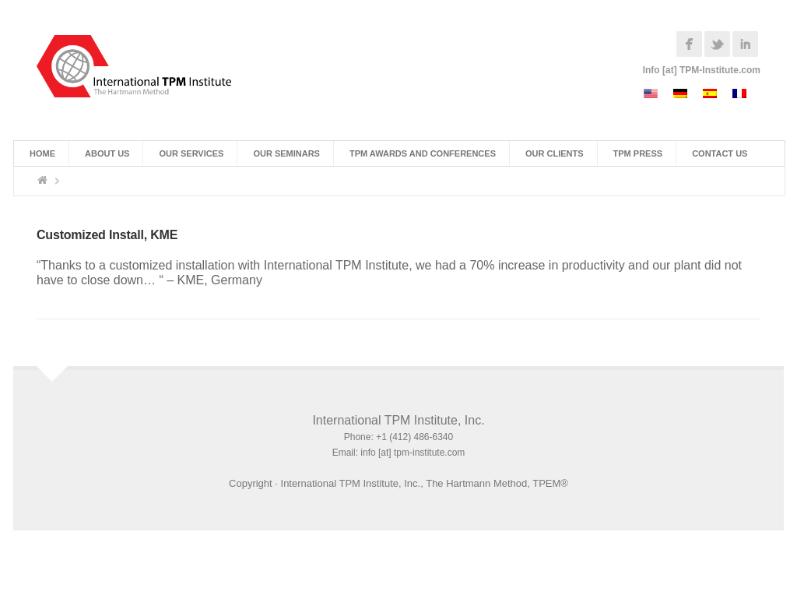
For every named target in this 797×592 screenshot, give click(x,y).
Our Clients (554, 153)
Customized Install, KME (107, 234)
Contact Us (719, 153)
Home (42, 153)
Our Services (191, 153)
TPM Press (638, 153)
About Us (107, 153)
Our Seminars (286, 153)
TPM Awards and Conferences (422, 153)
